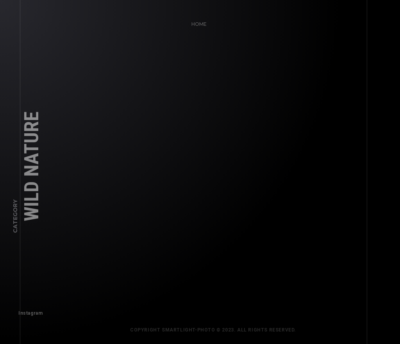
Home (196, 22)
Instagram (28, 311)
